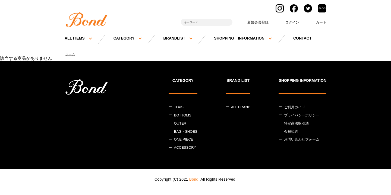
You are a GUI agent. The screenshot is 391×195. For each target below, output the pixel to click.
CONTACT (302, 38)
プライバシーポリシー (301, 116)
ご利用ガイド (294, 108)
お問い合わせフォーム (301, 140)
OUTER (180, 124)
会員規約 (291, 132)
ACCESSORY (185, 148)
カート (321, 22)
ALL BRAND (241, 108)
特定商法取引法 (296, 124)
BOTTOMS (182, 116)
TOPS (179, 108)
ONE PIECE (183, 140)
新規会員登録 (258, 22)
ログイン (292, 22)
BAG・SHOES (185, 132)
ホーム (71, 54)
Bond (193, 180)
